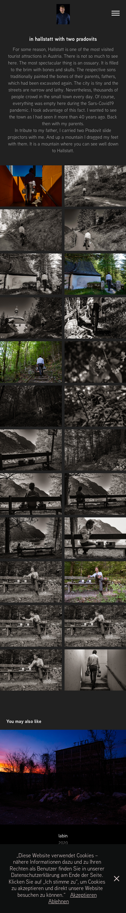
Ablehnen (58, 901)
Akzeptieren (83, 894)
